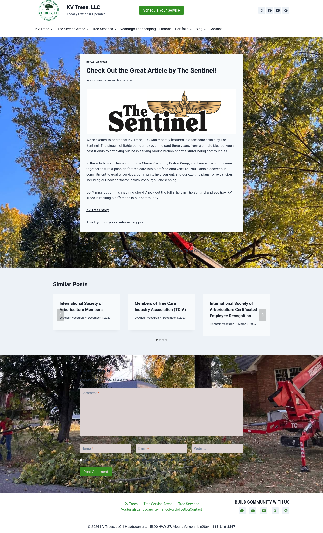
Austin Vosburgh (73, 317)
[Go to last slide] (60, 315)
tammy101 (96, 80)
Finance (165, 29)
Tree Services (188, 504)
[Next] (262, 315)
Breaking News (96, 62)
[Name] (105, 448)
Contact (215, 29)
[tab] (157, 340)
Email (143, 448)
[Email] (161, 448)
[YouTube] (277, 10)
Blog (186, 509)
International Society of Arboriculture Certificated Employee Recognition (233, 309)
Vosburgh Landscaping (138, 29)
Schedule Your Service (161, 10)
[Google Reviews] (285, 10)
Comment (90, 393)
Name (87, 448)
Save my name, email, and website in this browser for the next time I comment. (139, 460)
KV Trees (131, 504)
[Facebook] (269, 10)
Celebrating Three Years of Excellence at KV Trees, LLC (204, 249)
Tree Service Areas (158, 504)
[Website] (217, 448)
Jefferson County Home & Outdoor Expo (119, 247)
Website (200, 448)
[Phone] (261, 10)
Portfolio (176, 509)
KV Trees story (97, 210)
